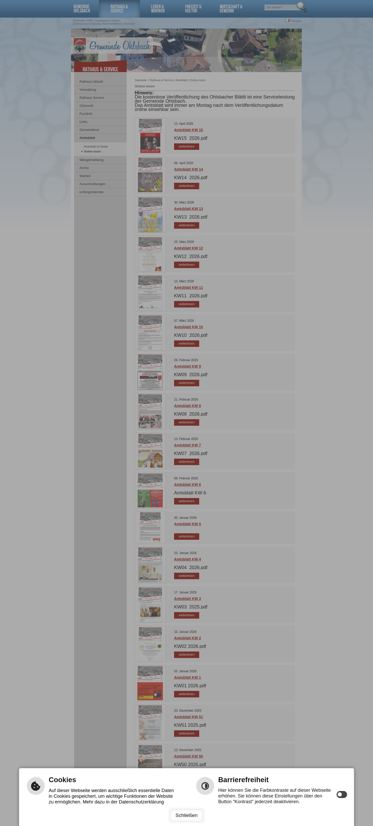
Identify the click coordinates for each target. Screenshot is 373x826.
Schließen (186, 815)
